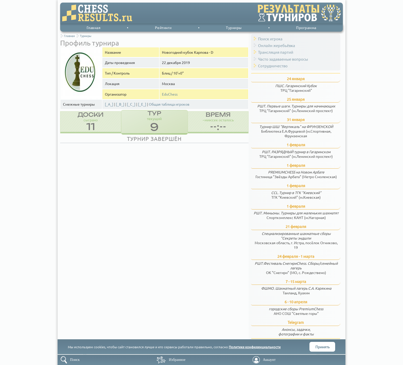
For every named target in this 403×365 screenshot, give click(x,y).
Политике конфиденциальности (255, 347)
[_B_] (120, 104)
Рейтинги (163, 27)
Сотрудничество (273, 65)
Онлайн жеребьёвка (276, 45)
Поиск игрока (270, 38)
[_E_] (142, 104)
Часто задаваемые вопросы (283, 59)
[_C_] (131, 104)
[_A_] (109, 104)
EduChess (170, 94)
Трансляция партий (275, 52)
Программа (306, 27)
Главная (94, 27)
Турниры (234, 27)
